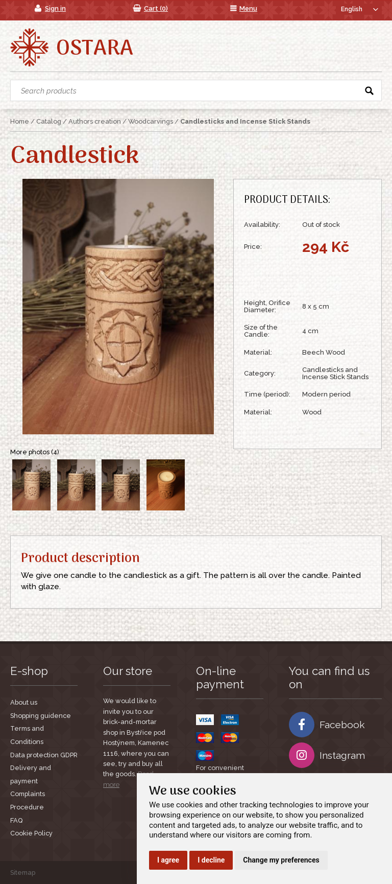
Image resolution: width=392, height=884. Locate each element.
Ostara (94, 49)
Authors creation (94, 121)
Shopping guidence (40, 715)
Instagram (327, 755)
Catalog (48, 121)
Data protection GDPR (44, 755)
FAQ (16, 820)
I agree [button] (168, 860)
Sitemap (22, 872)
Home (19, 121)
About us (23, 702)
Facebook (327, 724)
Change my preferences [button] (281, 860)
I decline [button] (211, 860)
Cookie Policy (31, 833)
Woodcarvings (150, 121)
